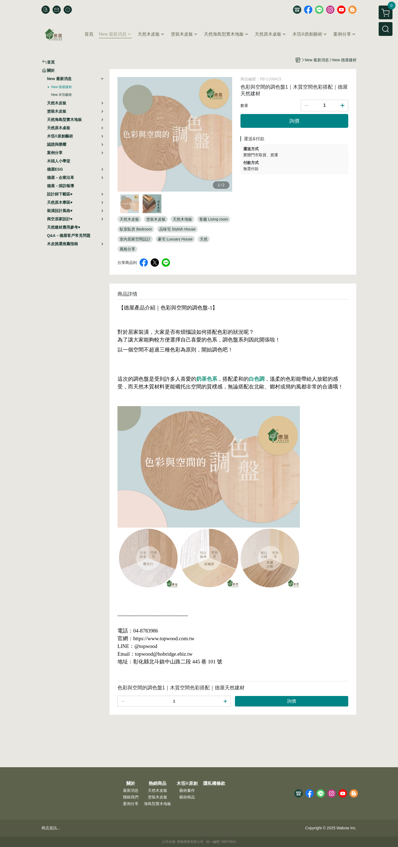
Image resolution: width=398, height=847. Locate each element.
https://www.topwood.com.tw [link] (163, 638)
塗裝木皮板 (157, 797)
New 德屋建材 (61, 87)
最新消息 (130, 790)
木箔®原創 (187, 783)
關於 (130, 783)
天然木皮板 (157, 790)
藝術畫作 (187, 790)
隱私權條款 (214, 783)
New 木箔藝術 (61, 95)
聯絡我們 (130, 797)
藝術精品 (187, 797)
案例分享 (130, 804)
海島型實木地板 (157, 804)
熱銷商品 (157, 783)
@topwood (145, 646)
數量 (244, 105)
